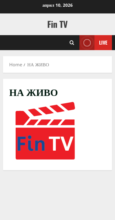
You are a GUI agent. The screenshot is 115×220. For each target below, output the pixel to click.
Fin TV (57, 24)
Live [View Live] (93, 42)
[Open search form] (72, 43)
